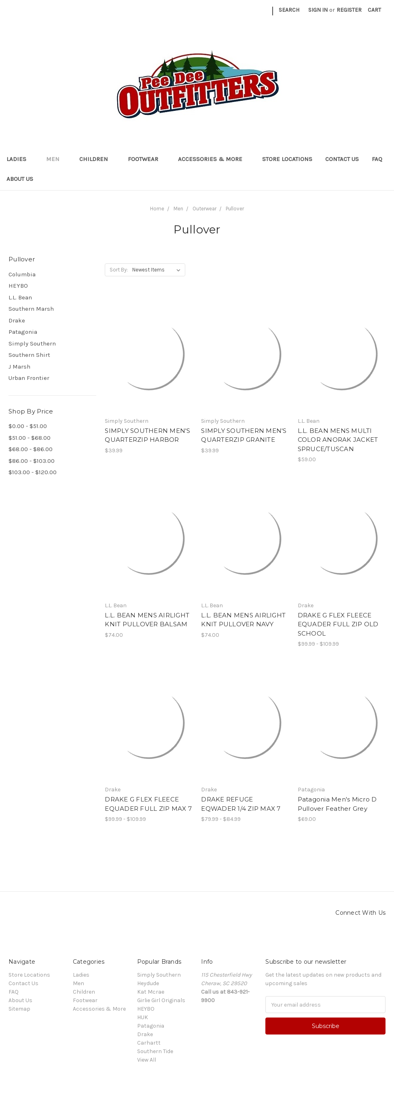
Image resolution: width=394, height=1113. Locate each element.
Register (349, 9)
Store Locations (287, 159)
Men (56, 159)
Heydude (148, 983)
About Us (19, 178)
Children (97, 159)
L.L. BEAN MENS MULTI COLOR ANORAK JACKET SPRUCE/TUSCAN (338, 440)
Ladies (19, 159)
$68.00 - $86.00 (30, 449)
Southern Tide (155, 1051)
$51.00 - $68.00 (29, 437)
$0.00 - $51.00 (27, 426)
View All (146, 1059)
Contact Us (342, 159)
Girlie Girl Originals (161, 1000)
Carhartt (149, 1042)
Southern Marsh (31, 308)
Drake (16, 320)
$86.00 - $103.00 (31, 460)
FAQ (377, 159)
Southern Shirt (29, 354)
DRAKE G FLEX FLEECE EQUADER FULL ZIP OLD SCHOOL (338, 624)
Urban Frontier (28, 378)
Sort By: (119, 270)
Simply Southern (32, 343)
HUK (142, 1017)
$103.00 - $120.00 (32, 472)
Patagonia (22, 331)
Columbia (22, 274)
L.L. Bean (20, 297)
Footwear (146, 159)
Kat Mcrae (150, 991)
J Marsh (19, 366)
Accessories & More (213, 159)
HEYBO (18, 285)
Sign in (318, 9)
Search (289, 9)
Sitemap (19, 1008)
